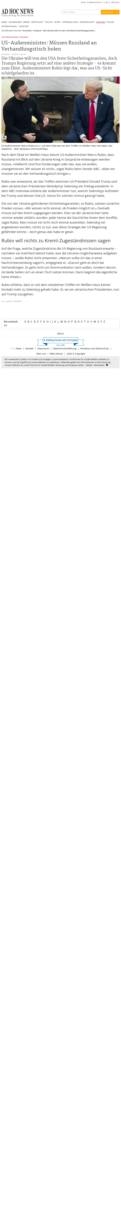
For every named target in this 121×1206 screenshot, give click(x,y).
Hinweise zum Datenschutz (94, 348)
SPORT (57, 22)
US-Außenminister (9, 37)
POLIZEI (110, 22)
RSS (106, 2)
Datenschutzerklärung (64, 348)
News (19, 348)
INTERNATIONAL (9, 26)
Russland (24, 37)
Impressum (43, 348)
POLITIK (49, 22)
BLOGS (83, 2)
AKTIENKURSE (15, 22)
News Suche (108, 12)
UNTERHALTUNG (70, 22)
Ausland (37, 30)
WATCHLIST (115, 2)
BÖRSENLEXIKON (95, 2)
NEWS (4, 22)
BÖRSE (26, 22)
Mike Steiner (56, 353)
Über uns (41, 353)
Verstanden (99, 365)
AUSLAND (100, 22)
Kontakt (29, 348)
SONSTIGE (23, 26)
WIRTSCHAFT (37, 22)
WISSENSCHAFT (87, 22)
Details (89, 365)
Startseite (27, 30)
